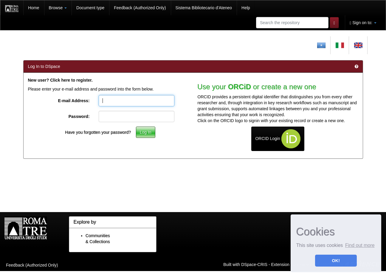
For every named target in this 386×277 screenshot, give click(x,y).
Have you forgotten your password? (98, 132)
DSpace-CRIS (254, 264)
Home (33, 7)
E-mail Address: (73, 100)
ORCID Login (277, 138)
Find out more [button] (360, 245)
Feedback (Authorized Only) (140, 7)
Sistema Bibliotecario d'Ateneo (204, 7)
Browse (58, 7)
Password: (79, 116)
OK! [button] (336, 260)
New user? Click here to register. (60, 80)
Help (245, 7)
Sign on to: (363, 22)
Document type (90, 7)
